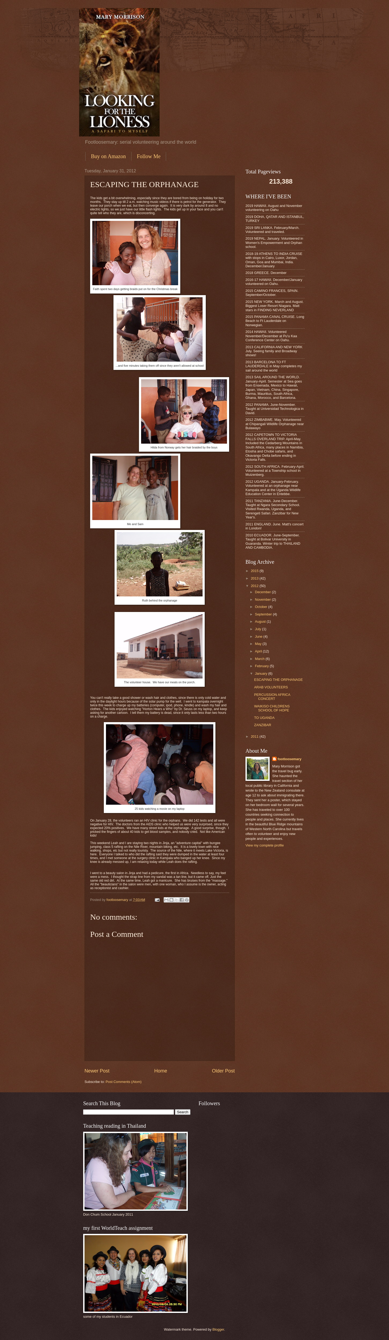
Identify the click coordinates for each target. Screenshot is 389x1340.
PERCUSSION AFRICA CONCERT (272, 697)
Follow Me (148, 156)
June (259, 636)
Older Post (223, 1071)
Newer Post (97, 1071)
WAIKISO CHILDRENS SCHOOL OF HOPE (272, 708)
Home (160, 1071)
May (258, 644)
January (261, 673)
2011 (255, 736)
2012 (255, 586)
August (261, 621)
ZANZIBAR (262, 725)
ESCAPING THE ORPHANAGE (278, 680)
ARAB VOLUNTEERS (271, 687)
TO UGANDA (264, 718)
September (264, 614)
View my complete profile (264, 845)
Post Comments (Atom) (124, 1082)
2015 (255, 571)
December (263, 592)
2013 (255, 578)
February (262, 666)
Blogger (218, 1329)
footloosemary (290, 759)
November (263, 599)
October (261, 607)
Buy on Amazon (108, 156)
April (259, 651)
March (260, 659)
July (258, 629)
